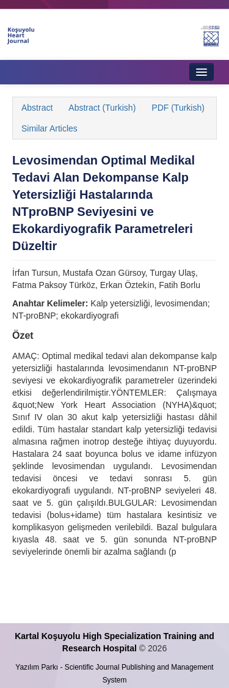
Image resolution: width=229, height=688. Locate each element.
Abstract (37, 108)
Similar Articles (49, 128)
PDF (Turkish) (178, 108)
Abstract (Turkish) (102, 108)
